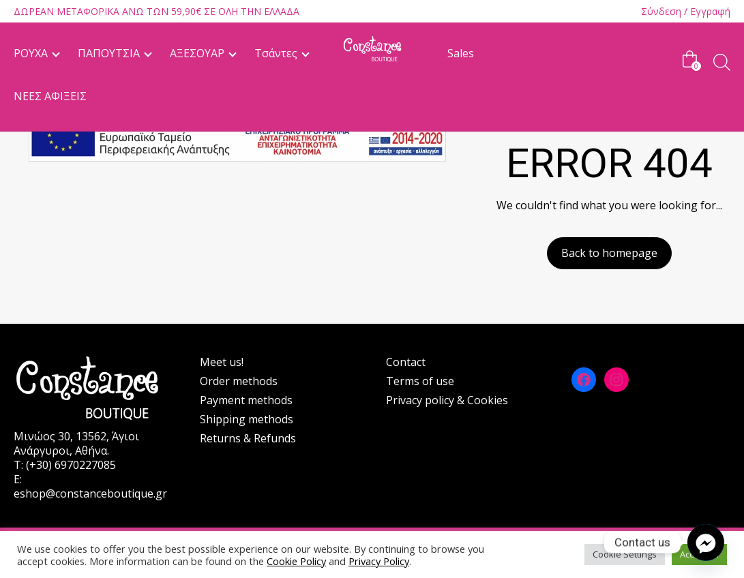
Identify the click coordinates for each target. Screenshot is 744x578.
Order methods (239, 381)
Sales (460, 53)
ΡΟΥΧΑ (31, 53)
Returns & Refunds (248, 438)
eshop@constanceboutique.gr (90, 493)
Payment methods (246, 400)
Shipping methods (246, 419)
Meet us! (221, 361)
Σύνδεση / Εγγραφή (685, 11)
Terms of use (420, 381)
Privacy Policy (378, 561)
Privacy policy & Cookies (447, 400)
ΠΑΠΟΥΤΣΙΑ (109, 53)
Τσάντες (275, 53)
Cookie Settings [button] (625, 554)
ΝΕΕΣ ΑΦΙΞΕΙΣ (50, 96)
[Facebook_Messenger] (705, 542)
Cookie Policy (296, 561)
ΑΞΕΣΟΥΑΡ (197, 53)
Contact (406, 361)
